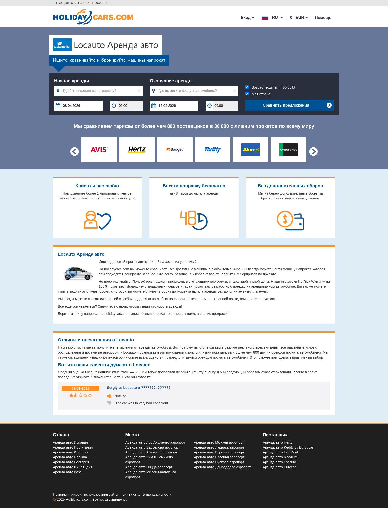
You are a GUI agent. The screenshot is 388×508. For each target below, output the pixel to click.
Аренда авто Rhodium (280, 457)
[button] (272, 17)
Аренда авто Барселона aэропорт (152, 447)
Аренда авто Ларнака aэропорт (219, 447)
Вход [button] (247, 17)
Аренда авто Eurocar (279, 467)
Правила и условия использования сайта (86, 494)
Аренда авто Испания (70, 442)
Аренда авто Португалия (73, 447)
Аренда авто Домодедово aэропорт (222, 467)
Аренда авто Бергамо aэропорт (219, 452)
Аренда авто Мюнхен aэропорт (219, 442)
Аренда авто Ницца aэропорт (149, 467)
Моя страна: (258, 94)
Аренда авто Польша (70, 457)
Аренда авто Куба (67, 472)
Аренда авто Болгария (71, 462)
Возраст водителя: (270, 87)
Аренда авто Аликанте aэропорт (151, 452)
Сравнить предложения (297, 105)
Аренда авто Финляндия (72, 467)
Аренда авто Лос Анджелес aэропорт (155, 442)
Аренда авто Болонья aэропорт (219, 457)
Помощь (323, 17)
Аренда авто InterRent (280, 452)
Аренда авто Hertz (277, 442)
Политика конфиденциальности (146, 494)
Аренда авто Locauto (279, 462)
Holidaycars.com (78, 499)
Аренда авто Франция (70, 452)
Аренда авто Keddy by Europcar (288, 447)
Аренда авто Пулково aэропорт (219, 462)
